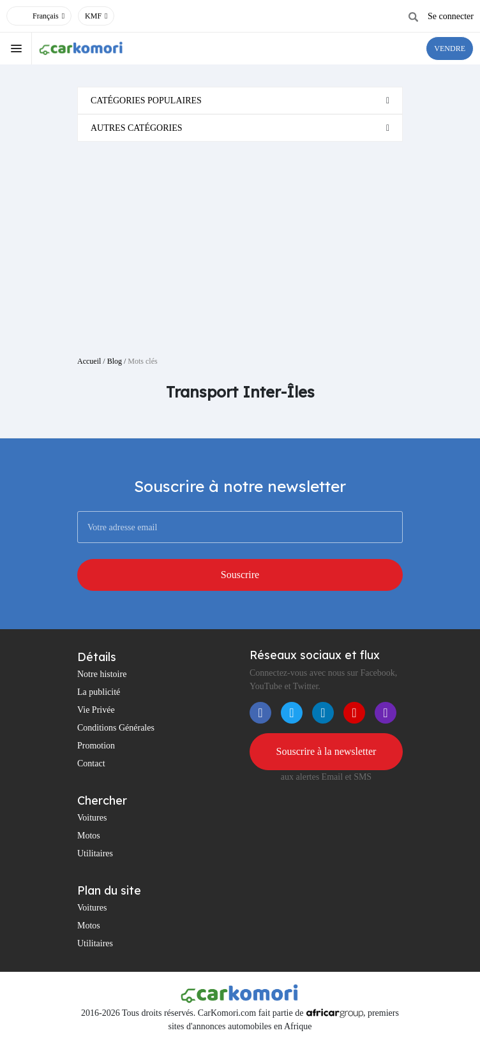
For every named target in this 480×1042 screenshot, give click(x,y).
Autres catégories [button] (137, 128)
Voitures (92, 817)
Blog (114, 361)
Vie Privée (96, 710)
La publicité (98, 692)
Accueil (89, 361)
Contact (91, 763)
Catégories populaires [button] (146, 100)
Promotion (96, 745)
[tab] (240, 100)
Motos (88, 835)
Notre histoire (101, 674)
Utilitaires (95, 853)
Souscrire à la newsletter (326, 751)
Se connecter (451, 16)
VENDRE (449, 48)
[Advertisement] (240, 243)
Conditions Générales (115, 728)
